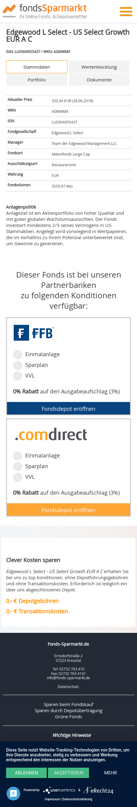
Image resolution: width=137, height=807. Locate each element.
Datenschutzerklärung (77, 799)
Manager (15, 142)
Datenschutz (68, 686)
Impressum (52, 799)
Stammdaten (36, 67)
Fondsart (15, 152)
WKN (12, 110)
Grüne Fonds (68, 716)
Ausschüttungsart (22, 163)
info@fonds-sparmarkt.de (68, 677)
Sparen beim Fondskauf (68, 704)
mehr (110, 773)
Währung (15, 174)
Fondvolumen (19, 184)
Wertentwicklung (99, 67)
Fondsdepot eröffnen (68, 408)
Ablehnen (26, 773)
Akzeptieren (68, 773)
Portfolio (37, 80)
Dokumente (99, 80)
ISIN (11, 120)
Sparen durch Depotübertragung (68, 710)
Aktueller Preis (20, 99)
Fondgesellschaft (22, 131)
